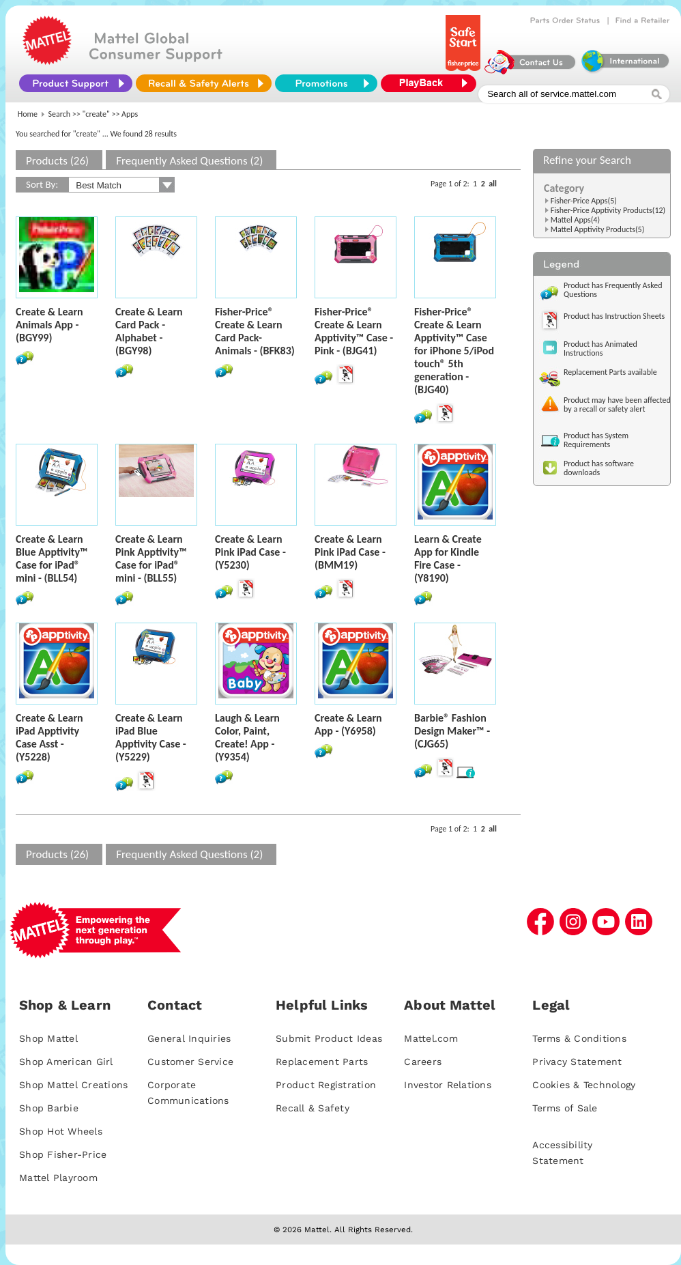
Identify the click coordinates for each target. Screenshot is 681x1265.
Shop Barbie (48, 1108)
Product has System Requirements (596, 440)
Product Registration (326, 1084)
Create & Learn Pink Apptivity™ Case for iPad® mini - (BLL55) (151, 558)
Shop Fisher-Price (62, 1154)
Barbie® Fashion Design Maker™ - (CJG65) (452, 730)
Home (28, 114)
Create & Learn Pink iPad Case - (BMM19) (350, 551)
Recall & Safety (312, 1108)
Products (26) (57, 161)
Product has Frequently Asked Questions (613, 290)
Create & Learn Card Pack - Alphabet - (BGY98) (149, 331)
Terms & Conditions (579, 1038)
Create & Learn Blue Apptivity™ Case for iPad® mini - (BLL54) (51, 558)
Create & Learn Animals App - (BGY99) (49, 324)
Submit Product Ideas (329, 1038)
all (493, 183)
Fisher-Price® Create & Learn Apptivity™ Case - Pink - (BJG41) (354, 331)
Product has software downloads (599, 468)
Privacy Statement (577, 1061)
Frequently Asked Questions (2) (189, 161)
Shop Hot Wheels (60, 1131)
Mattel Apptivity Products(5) (598, 229)
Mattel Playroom (58, 1177)
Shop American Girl (66, 1061)
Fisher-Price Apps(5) (584, 200)
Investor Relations (447, 1084)
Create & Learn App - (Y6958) (348, 724)
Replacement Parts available (610, 372)
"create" (96, 114)
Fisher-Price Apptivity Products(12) (608, 210)
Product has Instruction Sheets (614, 316)
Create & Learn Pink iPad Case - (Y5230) (250, 551)
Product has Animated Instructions (600, 348)
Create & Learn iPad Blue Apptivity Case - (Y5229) (150, 737)
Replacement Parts (322, 1061)
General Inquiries (189, 1038)
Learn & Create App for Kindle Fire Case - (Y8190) (448, 558)
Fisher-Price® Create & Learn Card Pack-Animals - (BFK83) (255, 331)
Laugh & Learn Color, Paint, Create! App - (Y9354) (247, 737)
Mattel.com (431, 1038)
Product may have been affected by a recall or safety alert (617, 404)
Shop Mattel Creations (73, 1084)
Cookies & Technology (583, 1084)
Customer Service (190, 1061)
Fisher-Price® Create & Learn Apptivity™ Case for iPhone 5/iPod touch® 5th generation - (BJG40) (454, 350)
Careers (422, 1061)
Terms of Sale (564, 1108)
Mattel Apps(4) (575, 220)
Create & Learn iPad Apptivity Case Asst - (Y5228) (49, 737)
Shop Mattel (48, 1038)
